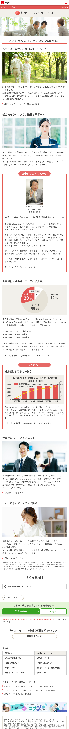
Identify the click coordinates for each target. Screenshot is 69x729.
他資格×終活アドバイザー (47, 663)
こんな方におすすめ (13, 658)
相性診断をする (34, 636)
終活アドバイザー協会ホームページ (20, 267)
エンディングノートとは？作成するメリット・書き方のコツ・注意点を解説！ (30, 690)
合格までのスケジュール (14, 673)
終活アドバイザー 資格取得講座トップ (42, 619)
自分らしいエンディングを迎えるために (21, 104)
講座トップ (9, 653)
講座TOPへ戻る (13, 597)
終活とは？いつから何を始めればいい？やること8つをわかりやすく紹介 (28, 686)
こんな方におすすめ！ (13, 493)
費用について (42, 673)
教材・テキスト (11, 668)
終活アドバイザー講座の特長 (48, 668)
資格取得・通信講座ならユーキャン (14, 619)
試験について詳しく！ (13, 558)
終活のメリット (43, 658)
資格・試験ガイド (12, 663)
